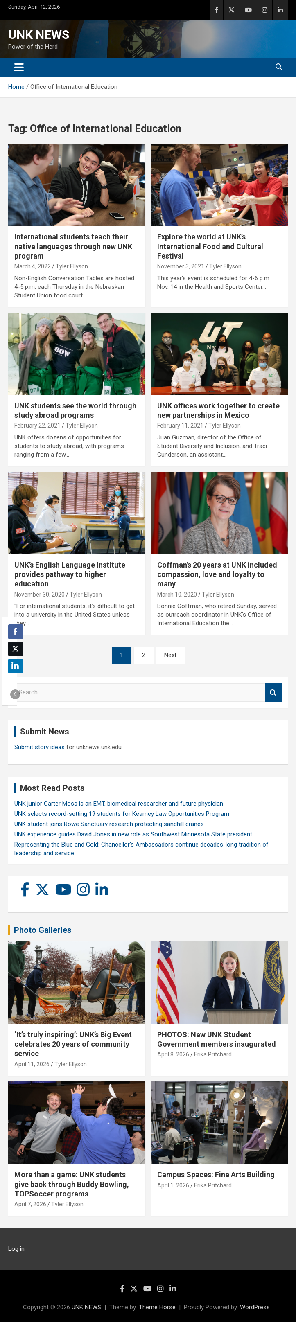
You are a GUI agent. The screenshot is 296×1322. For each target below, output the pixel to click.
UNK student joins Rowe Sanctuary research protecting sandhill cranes (109, 824)
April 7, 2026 (30, 1204)
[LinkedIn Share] (15, 666)
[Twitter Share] (15, 649)
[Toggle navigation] (19, 67)
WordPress (255, 1307)
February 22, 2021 (37, 425)
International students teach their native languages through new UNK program (73, 246)
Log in (16, 1248)
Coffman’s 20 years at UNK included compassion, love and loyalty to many (217, 574)
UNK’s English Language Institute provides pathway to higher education (69, 574)
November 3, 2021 (180, 266)
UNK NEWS (38, 34)
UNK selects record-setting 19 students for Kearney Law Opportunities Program (121, 814)
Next (170, 655)
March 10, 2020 (177, 594)
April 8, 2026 (173, 1054)
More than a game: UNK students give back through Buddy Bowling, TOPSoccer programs (71, 1184)
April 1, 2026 (173, 1185)
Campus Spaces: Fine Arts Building (216, 1174)
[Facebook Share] (15, 631)
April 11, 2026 (32, 1064)
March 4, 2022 (32, 266)
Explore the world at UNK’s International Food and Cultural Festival (210, 246)
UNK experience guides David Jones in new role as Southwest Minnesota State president (133, 834)
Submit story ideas (39, 747)
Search (273, 692)
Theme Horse (157, 1307)
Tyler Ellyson (72, 266)
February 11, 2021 (180, 425)
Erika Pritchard (213, 1054)
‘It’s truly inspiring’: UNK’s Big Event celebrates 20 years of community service (73, 1044)
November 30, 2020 (39, 594)
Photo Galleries (43, 930)
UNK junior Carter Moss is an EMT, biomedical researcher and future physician (118, 803)
